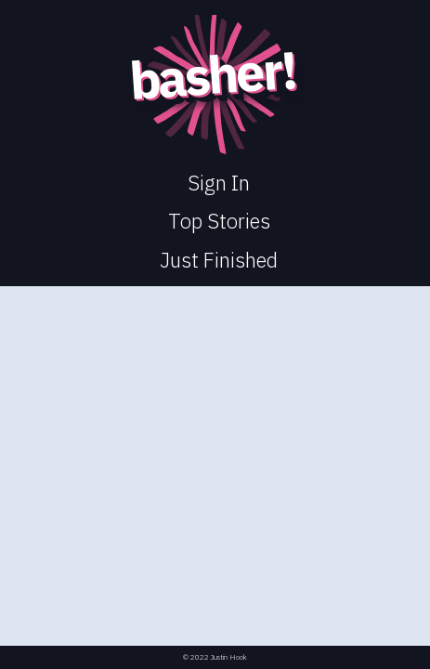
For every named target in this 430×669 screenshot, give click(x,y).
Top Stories (219, 220)
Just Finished (219, 259)
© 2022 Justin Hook (215, 657)
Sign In (219, 182)
